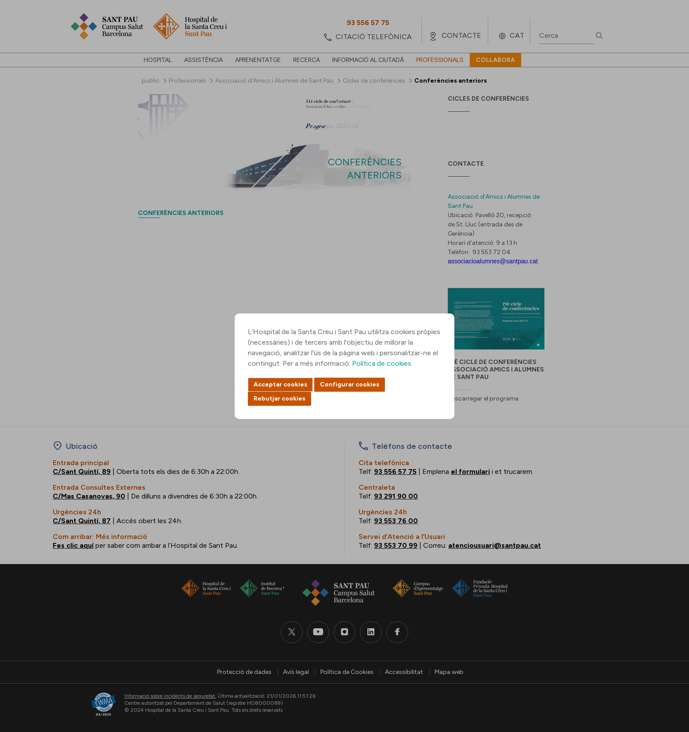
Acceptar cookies (280, 384)
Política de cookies (381, 363)
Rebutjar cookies (279, 398)
